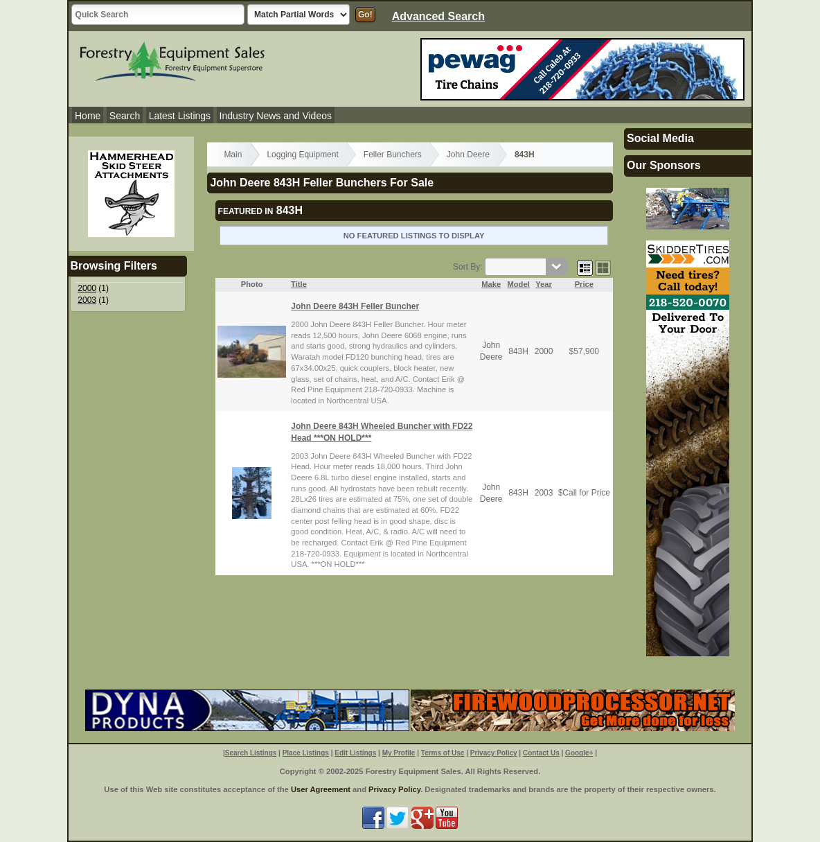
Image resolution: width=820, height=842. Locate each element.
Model (518, 284)
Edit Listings (355, 753)
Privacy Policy (493, 753)
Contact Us (541, 753)
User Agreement (320, 789)
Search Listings (250, 753)
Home (87, 115)
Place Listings (306, 753)
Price (584, 284)
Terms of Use (443, 753)
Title (299, 284)
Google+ (579, 753)
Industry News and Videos (276, 115)
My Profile (399, 753)
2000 (87, 288)
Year (543, 284)
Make (491, 284)
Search (124, 115)
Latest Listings (180, 115)
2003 (87, 300)
